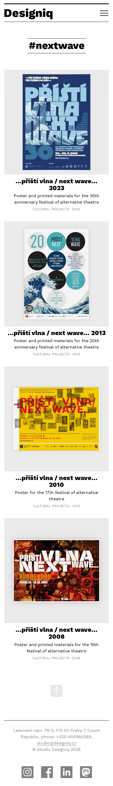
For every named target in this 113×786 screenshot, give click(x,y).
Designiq (28, 13)
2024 (76, 209)
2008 (76, 658)
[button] (104, 13)
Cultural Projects (51, 209)
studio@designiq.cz (56, 743)
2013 (76, 354)
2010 (76, 506)
